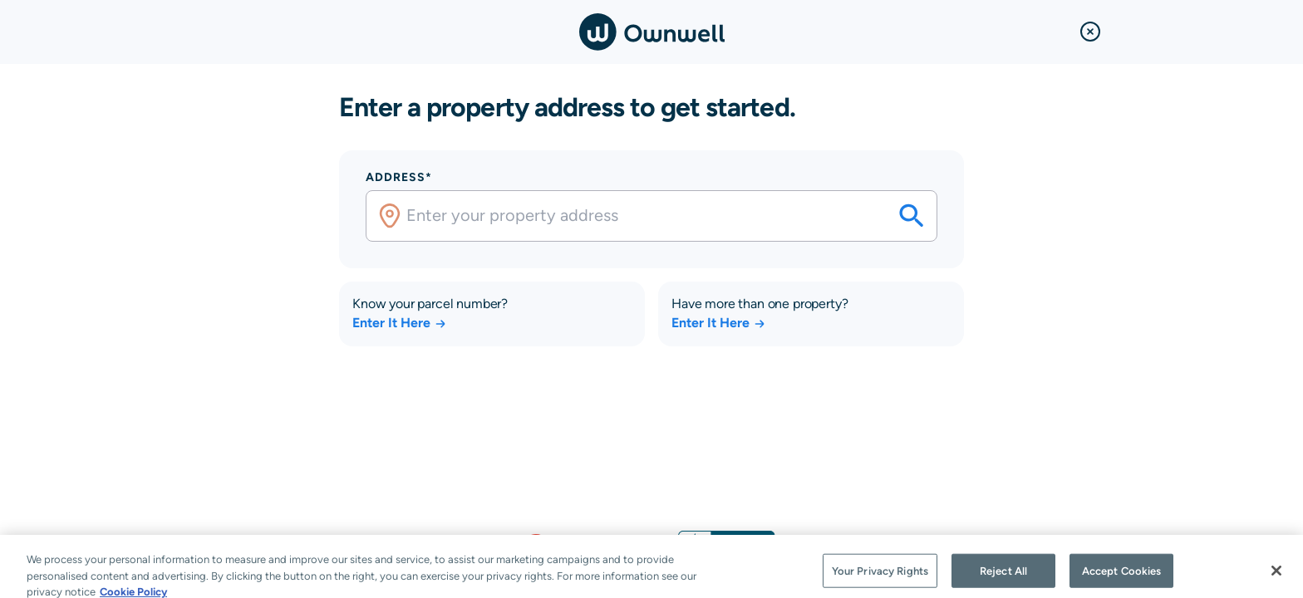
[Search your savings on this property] (911, 215)
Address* (399, 177)
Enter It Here (399, 323)
